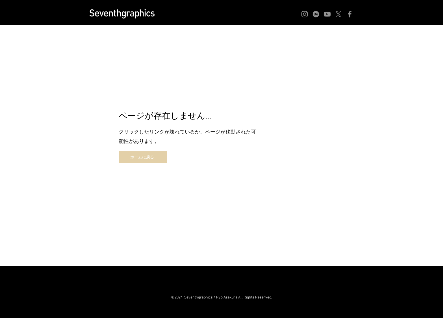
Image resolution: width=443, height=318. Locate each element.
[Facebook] (350, 14)
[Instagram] (304, 14)
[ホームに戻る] (143, 157)
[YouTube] (327, 14)
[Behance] (316, 14)
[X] (338, 14)
